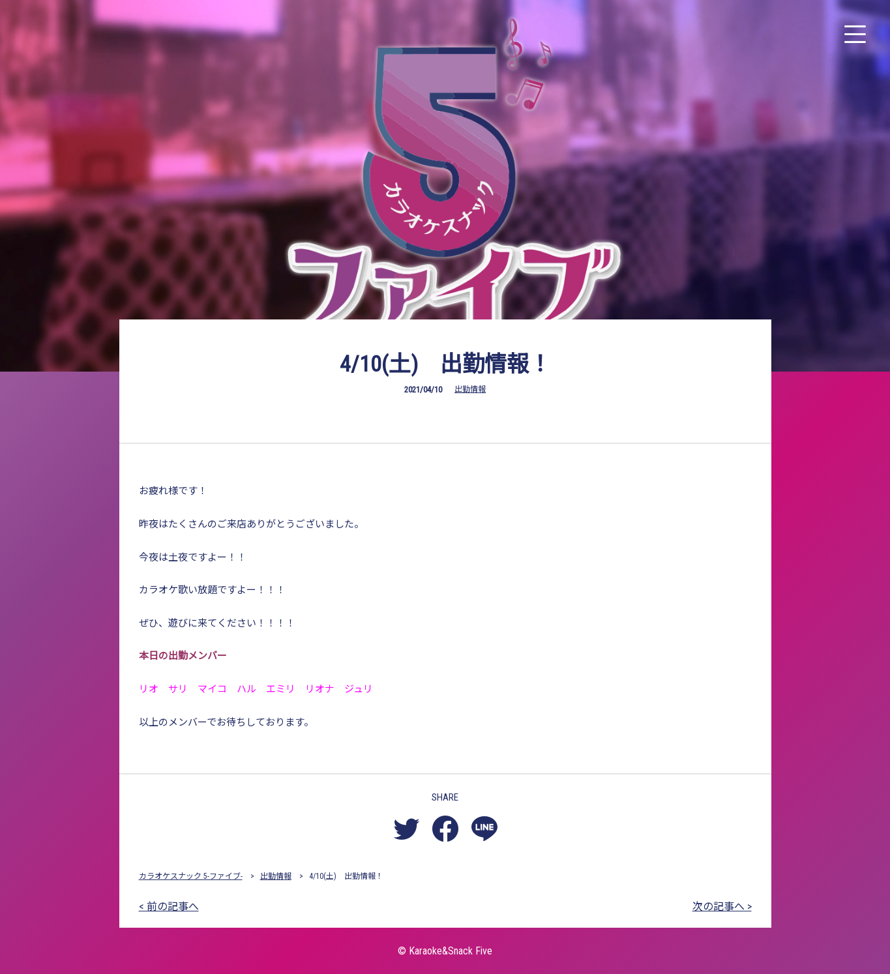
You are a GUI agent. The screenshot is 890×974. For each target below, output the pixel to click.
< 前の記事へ (169, 906)
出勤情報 (470, 389)
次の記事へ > (722, 906)
